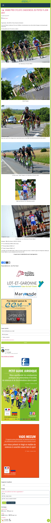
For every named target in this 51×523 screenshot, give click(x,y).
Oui (4, 493)
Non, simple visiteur (7, 496)
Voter (4, 502)
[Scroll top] (48, 520)
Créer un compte (4, 339)
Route (6, 18)
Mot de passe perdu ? (10, 339)
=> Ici (4, 485)
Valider (25, 342)
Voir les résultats (11, 502)
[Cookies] (2, 520)
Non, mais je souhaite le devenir (10, 498)
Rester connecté (6, 337)
